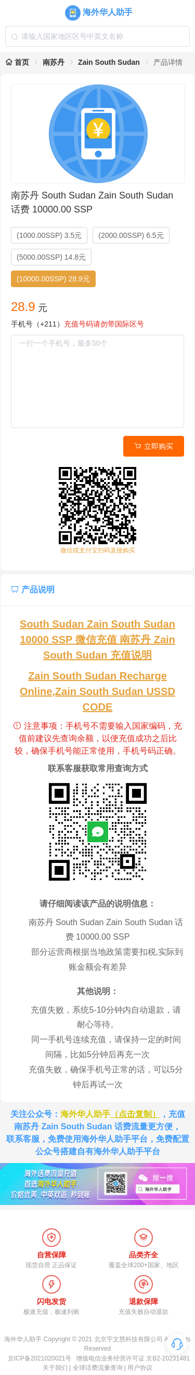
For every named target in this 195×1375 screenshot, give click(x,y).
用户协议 (139, 1367)
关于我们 (55, 1367)
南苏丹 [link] (53, 62)
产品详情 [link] (168, 62)
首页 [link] (17, 62)
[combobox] (97, 36)
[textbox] (97, 36)
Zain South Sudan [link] (109, 62)
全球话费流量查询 (98, 1367)
